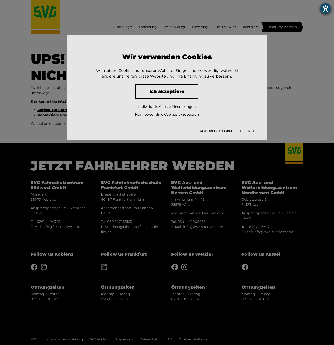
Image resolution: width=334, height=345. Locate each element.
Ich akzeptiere (166, 91)
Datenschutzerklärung (215, 131)
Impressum (247, 131)
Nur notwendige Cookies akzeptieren (167, 114)
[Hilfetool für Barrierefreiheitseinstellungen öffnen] (325, 8)
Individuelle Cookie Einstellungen (167, 107)
